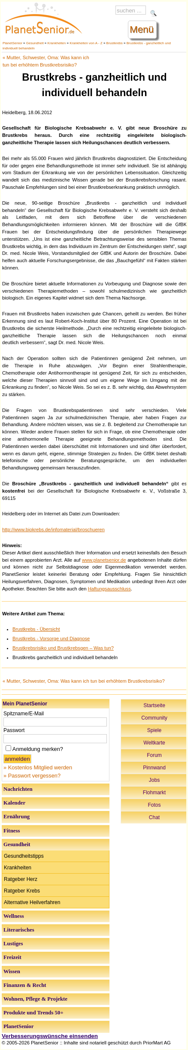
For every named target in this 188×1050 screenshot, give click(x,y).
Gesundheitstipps (24, 856)
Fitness (11, 831)
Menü (142, 29)
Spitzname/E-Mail (23, 714)
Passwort (13, 730)
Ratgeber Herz (20, 879)
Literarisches (18, 930)
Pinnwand (154, 768)
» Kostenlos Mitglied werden (37, 767)
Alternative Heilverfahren (32, 902)
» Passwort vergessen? (32, 775)
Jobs (154, 780)
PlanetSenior (12, 43)
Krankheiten (57, 43)
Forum (154, 755)
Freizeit (12, 957)
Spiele (154, 730)
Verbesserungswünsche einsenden (50, 1036)
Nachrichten (18, 789)
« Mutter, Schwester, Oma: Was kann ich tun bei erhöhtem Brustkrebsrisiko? (84, 681)
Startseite (154, 705)
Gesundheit (35, 43)
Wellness (13, 916)
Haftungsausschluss (109, 588)
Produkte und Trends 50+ (33, 1013)
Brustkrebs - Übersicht (36, 629)
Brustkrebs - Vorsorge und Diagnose (51, 638)
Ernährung (16, 817)
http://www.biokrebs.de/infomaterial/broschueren (53, 529)
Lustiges (13, 944)
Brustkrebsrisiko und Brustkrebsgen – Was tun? (63, 648)
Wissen (11, 971)
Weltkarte (154, 743)
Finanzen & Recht (24, 985)
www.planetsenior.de (104, 560)
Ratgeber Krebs (22, 891)
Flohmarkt (154, 793)
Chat (154, 817)
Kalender (14, 803)
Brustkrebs (114, 43)
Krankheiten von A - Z (86, 43)
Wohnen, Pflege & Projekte (35, 999)
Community (154, 718)
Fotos (154, 805)
